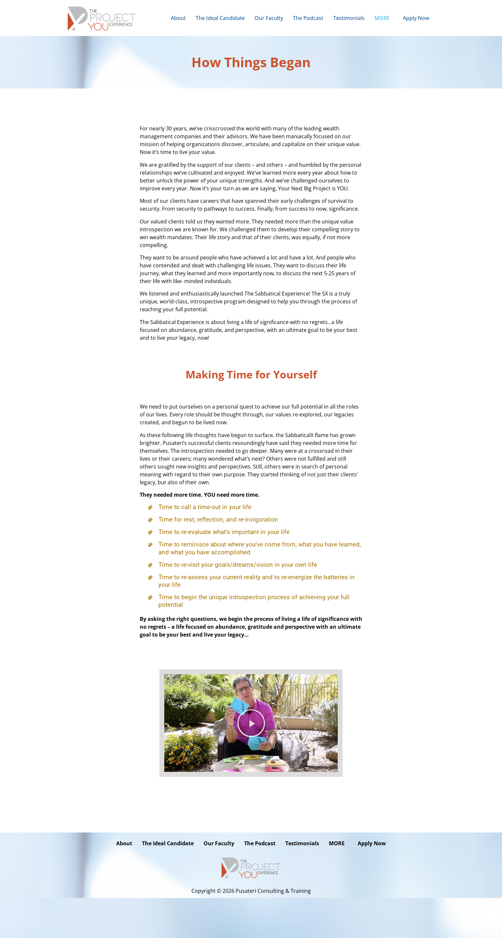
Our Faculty (269, 18)
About (178, 18)
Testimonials (349, 18)
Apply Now (416, 18)
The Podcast (308, 18)
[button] (383, 18)
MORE (382, 18)
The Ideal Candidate (220, 18)
